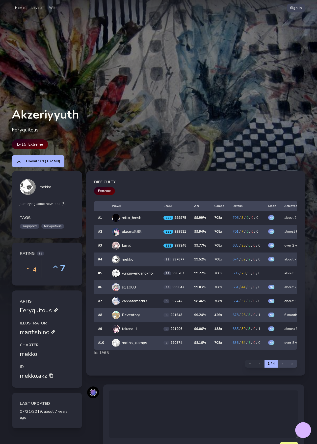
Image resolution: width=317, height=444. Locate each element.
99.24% (200, 315)
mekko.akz (36, 376)
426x (218, 315)
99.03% (200, 287)
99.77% (200, 245)
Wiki (53, 7)
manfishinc (37, 332)
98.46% (200, 301)
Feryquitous (39, 310)
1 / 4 (271, 363)
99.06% (200, 328)
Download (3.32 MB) (38, 161)
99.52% (200, 259)
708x (218, 217)
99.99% (200, 217)
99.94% (200, 231)
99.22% (200, 273)
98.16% (200, 342)
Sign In (296, 7)
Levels (37, 7)
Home (20, 7)
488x (218, 328)
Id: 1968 (101, 352)
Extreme (104, 191)
